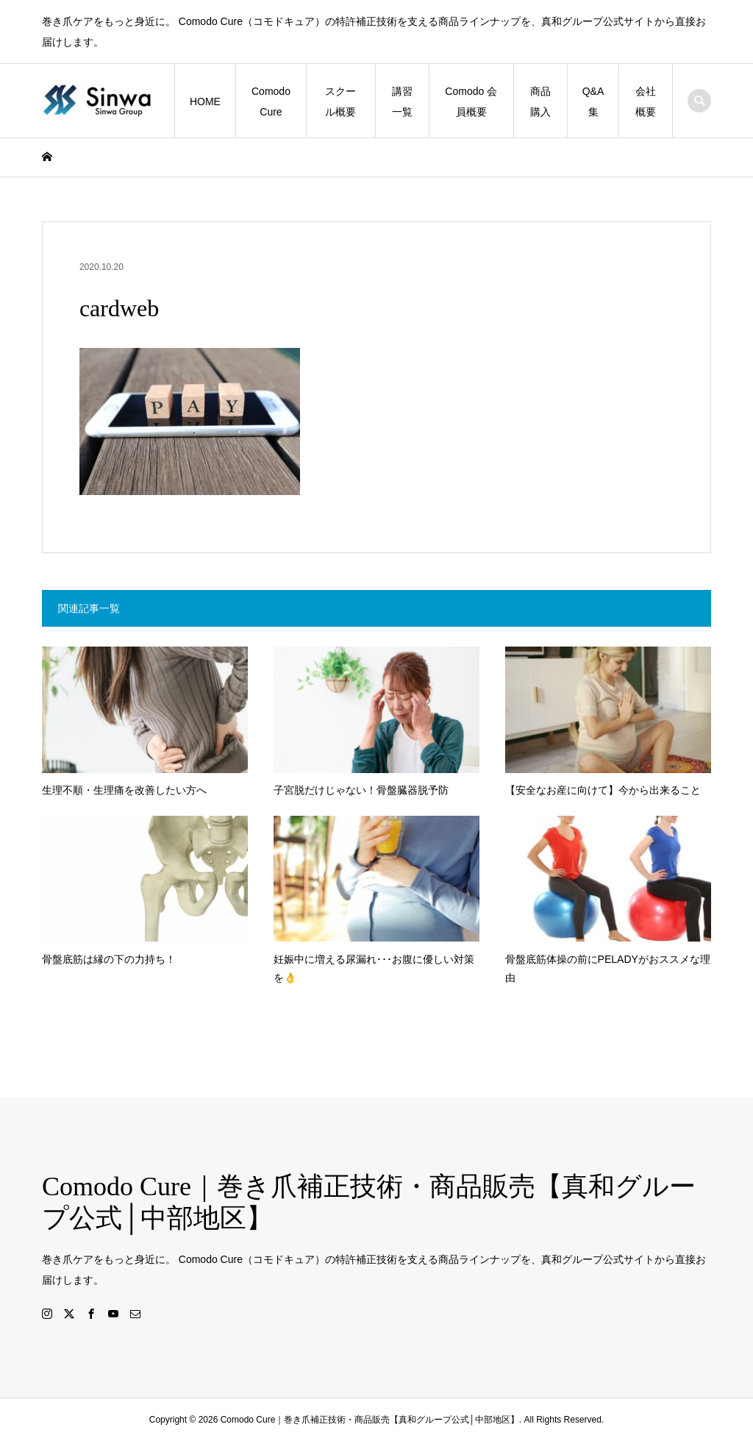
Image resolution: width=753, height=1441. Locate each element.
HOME (205, 101)
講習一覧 (402, 101)
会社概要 (645, 101)
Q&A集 (593, 101)
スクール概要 (340, 101)
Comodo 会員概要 (471, 101)
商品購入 (540, 101)
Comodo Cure (270, 101)
